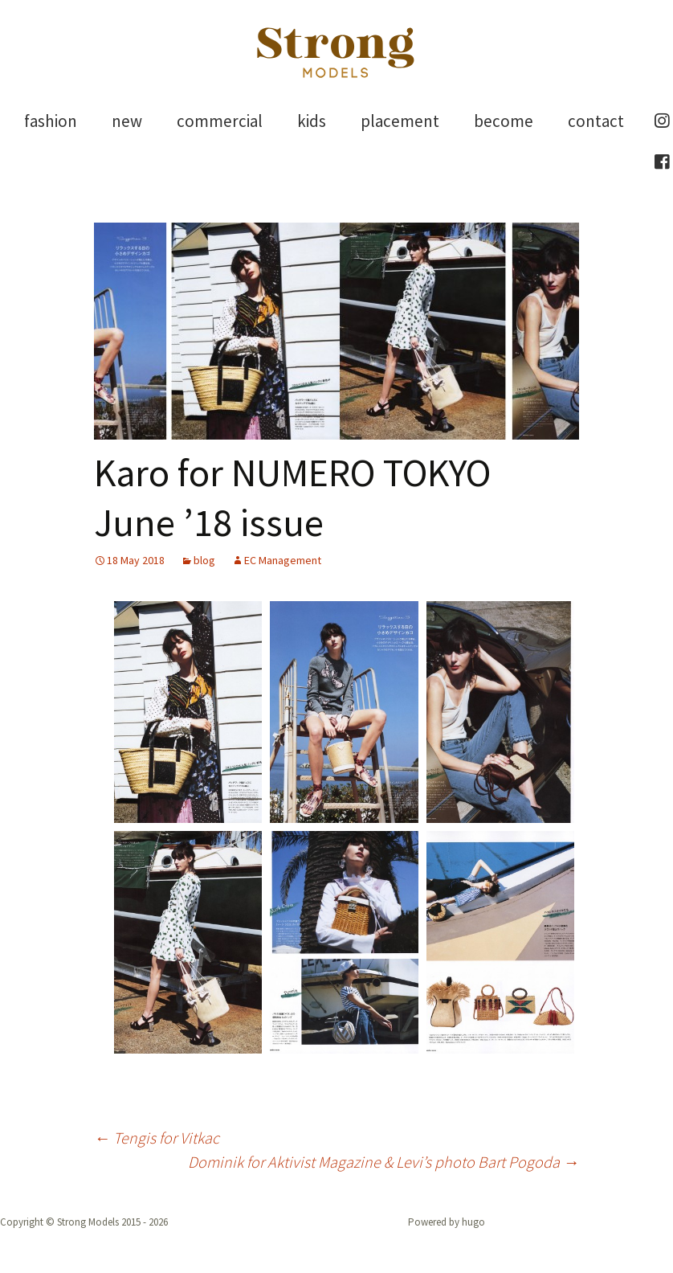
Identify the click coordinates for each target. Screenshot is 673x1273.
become (503, 121)
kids (311, 121)
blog (204, 560)
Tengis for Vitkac (156, 1138)
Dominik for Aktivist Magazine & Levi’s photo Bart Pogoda (383, 1162)
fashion (50, 121)
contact (596, 121)
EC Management (282, 560)
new (127, 121)
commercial (220, 121)
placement (400, 121)
